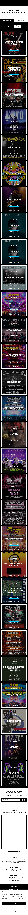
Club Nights (21, 20)
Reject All (14, 911)
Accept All (14, 903)
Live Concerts (7, 20)
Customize (14, 907)
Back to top (14, 888)
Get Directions (14, 852)
